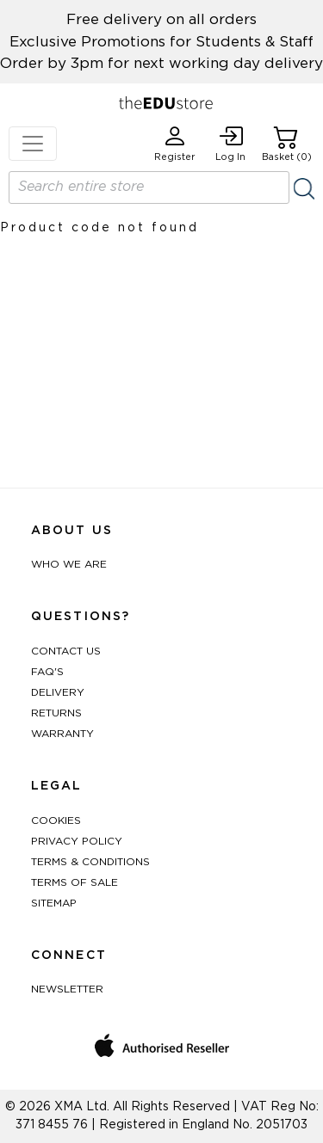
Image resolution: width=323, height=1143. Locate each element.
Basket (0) (287, 144)
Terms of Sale (74, 882)
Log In (230, 144)
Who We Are (69, 564)
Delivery (57, 692)
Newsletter (67, 989)
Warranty (62, 733)
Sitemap (54, 903)
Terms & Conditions (90, 862)
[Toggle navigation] (33, 143)
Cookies (56, 820)
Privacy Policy (76, 841)
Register (175, 144)
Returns (56, 713)
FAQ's (47, 672)
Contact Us (66, 651)
